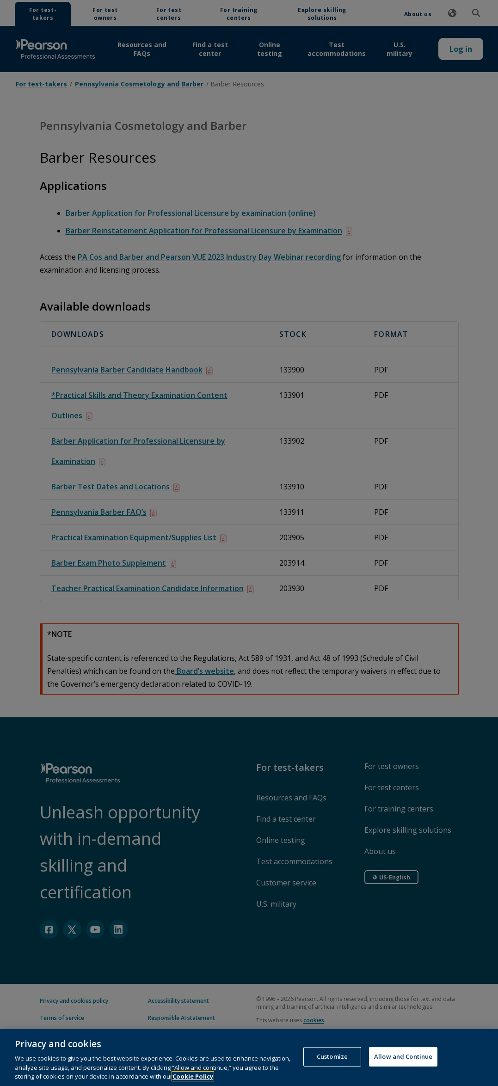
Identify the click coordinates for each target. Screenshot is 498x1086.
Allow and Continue (403, 1069)
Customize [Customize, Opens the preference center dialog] (332, 1069)
